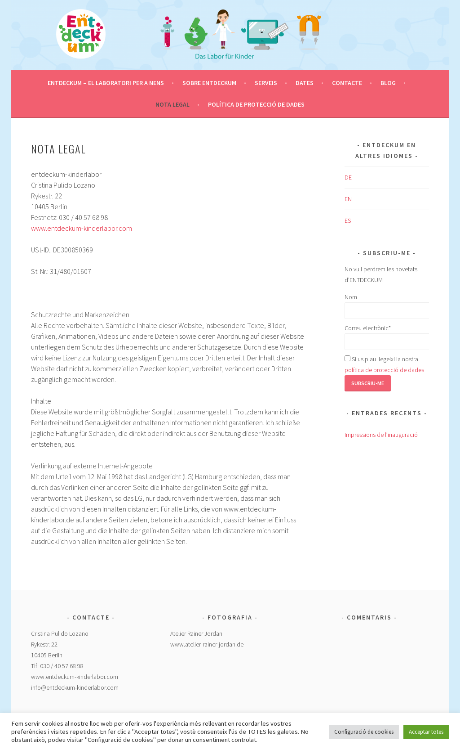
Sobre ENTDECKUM (209, 83)
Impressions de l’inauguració (381, 435)
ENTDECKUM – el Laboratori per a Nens (106, 83)
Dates (305, 83)
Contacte (347, 83)
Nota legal (172, 104)
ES (348, 220)
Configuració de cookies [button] (364, 732)
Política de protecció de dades (256, 104)
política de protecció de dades (384, 370)
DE (348, 177)
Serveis (266, 83)
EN (348, 199)
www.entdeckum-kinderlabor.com (81, 228)
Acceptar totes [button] (426, 732)
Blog (388, 83)
